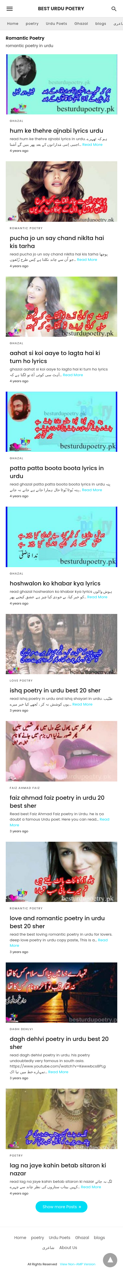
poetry (32, 23)
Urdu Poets (56, 23)
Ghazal (81, 23)
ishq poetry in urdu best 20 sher (55, 690)
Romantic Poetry (26, 228)
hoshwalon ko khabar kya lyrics (55, 583)
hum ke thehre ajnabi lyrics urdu (56, 131)
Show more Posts (60, 1207)
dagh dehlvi (21, 1029)
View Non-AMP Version (77, 1264)
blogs (100, 23)
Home (13, 23)
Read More (92, 144)
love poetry (21, 680)
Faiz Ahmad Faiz (25, 788)
